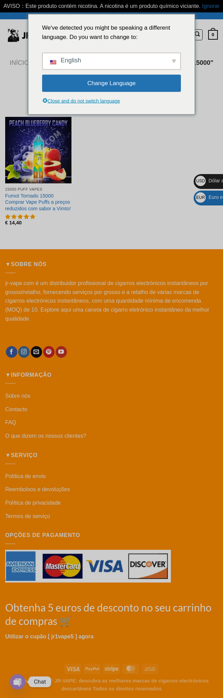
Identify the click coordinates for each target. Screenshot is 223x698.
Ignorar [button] (211, 6)
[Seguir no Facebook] (11, 352)
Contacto (16, 409)
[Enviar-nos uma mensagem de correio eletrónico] (36, 352)
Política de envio (25, 476)
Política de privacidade (33, 503)
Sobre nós (17, 396)
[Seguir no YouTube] (61, 352)
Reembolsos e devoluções (37, 489)
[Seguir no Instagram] (24, 352)
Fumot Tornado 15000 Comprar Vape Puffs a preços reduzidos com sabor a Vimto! (38, 202)
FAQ (10, 422)
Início (19, 62)
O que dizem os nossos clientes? (45, 436)
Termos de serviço (27, 516)
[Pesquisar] (197, 34)
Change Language (111, 83)
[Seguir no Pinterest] (49, 352)
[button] (20, 217)
